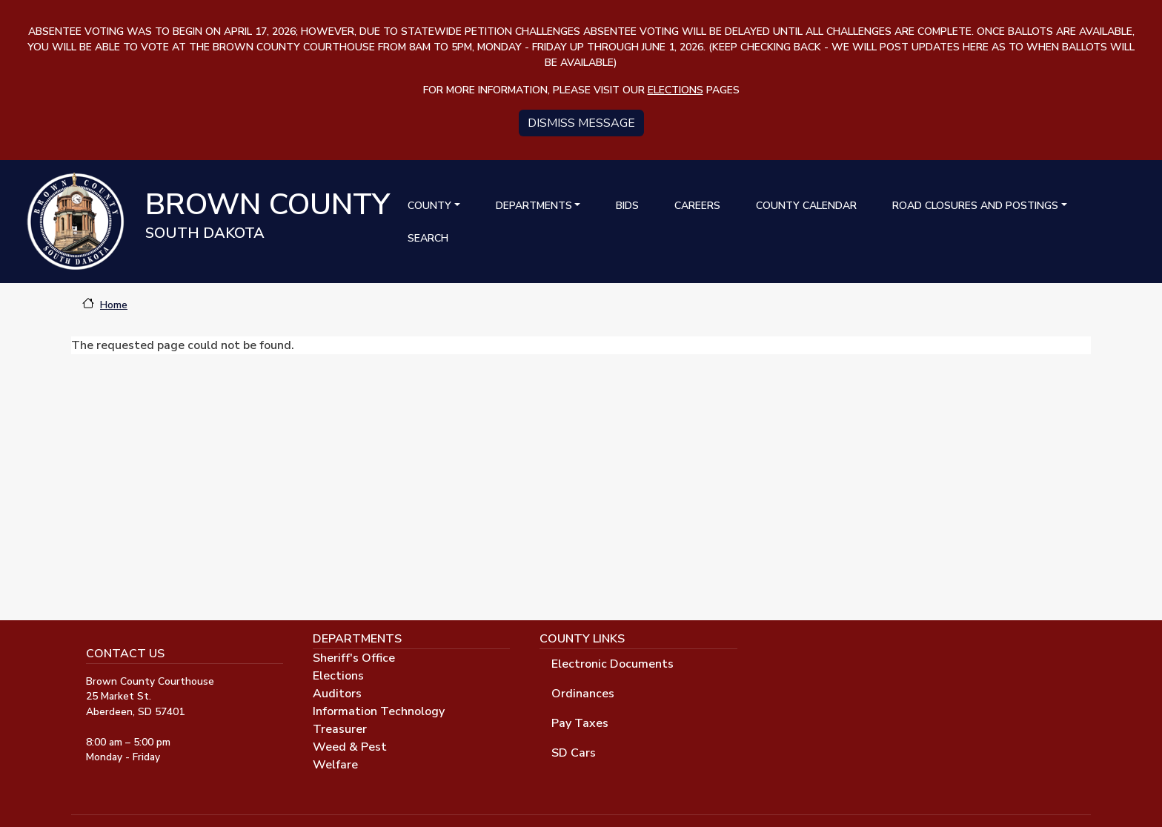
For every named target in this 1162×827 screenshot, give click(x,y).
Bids (627, 206)
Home (113, 305)
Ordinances (582, 693)
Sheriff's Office (354, 658)
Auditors (337, 693)
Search (428, 238)
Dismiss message (581, 123)
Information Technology (379, 711)
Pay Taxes (579, 723)
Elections (338, 676)
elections (675, 90)
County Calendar (806, 206)
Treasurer (340, 729)
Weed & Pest (350, 747)
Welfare (335, 765)
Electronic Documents (612, 664)
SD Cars (573, 753)
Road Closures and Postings (975, 206)
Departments (534, 206)
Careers (697, 206)
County (429, 206)
